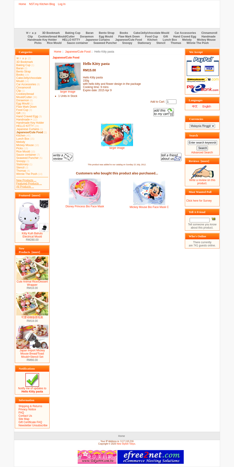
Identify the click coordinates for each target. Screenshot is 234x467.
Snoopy (127, 43)
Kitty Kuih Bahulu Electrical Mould (32, 233)
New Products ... (26, 180)
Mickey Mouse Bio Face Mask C (149, 207)
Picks (38, 43)
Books (124, 33)
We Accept (196, 52)
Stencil (160, 43)
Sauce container (77, 43)
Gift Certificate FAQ (30, 422)
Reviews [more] (199, 161)
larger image (117, 146)
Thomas (176, 43)
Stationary (144, 43)
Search (193, 135)
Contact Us (25, 415)
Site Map (24, 419)
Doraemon (86, 36)
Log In (61, 4)
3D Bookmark (51, 33)
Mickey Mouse (206, 39)
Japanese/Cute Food (77, 51)
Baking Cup (72, 33)
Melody (186, 39)
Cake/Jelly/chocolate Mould (151, 33)
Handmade (208, 36)
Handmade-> (24, 119)
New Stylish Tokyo (126, 444)
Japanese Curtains (97, 39)
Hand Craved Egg (184, 36)
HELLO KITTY (71, 39)
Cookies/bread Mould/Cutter (56, 36)
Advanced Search (202, 152)
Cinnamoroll (209, 33)
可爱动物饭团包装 (32, 316)
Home (22, 4)
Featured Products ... (29, 183)
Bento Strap (106, 33)
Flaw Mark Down (129, 36)
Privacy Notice (27, 409)
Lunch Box (170, 39)
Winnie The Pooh (197, 43)
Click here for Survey (199, 200)
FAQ (21, 412)
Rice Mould (54, 43)
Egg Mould (106, 36)
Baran (89, 33)
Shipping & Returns (30, 406)
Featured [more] (29, 195)
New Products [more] (29, 250)
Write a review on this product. (202, 180)
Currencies (196, 119)
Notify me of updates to (32, 388)
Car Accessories (185, 33)
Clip (30, 36)
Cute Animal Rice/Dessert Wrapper (32, 282)
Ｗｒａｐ (31, 33)
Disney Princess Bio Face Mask (85, 206)
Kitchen (152, 39)
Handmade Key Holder (42, 39)
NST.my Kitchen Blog (42, 4)
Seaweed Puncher (105, 43)
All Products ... (25, 186)
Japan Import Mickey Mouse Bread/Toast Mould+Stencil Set (32, 352)
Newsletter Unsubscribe (33, 425)
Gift (165, 36)
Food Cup (151, 36)
